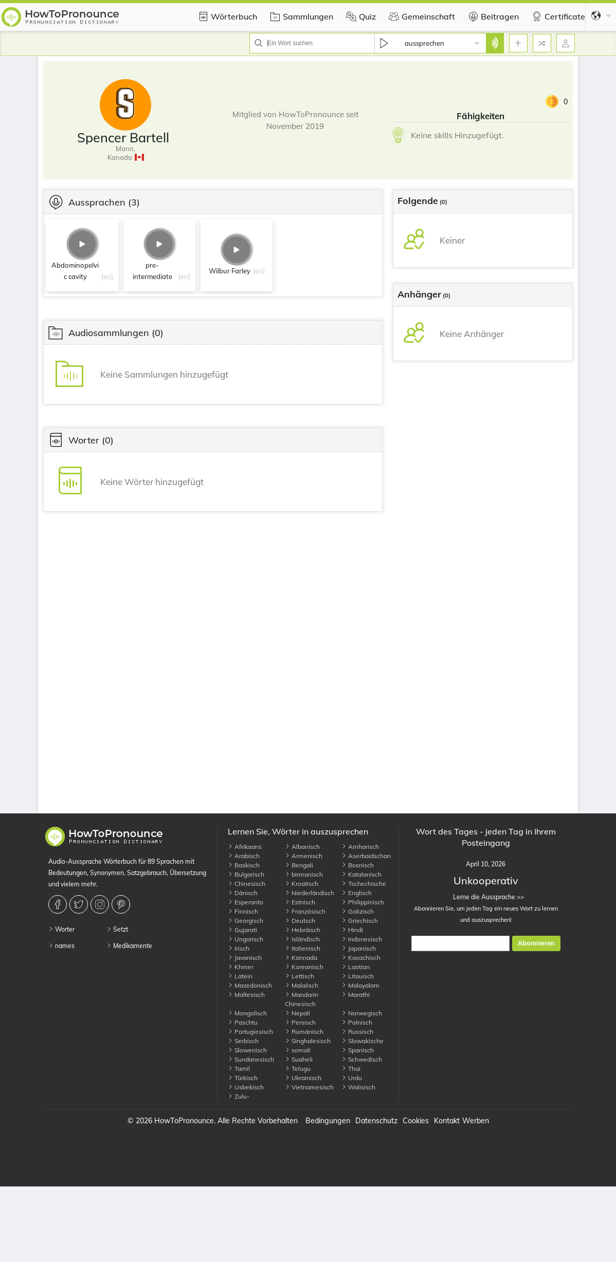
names (61, 946)
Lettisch (299, 976)
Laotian (355, 967)
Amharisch (360, 846)
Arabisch (244, 856)
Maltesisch (246, 994)
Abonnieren (536, 943)
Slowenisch (247, 1050)
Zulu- (238, 1096)
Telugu (298, 1068)
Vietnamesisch (309, 1087)
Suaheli (299, 1059)
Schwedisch (361, 1059)
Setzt (117, 929)
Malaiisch (301, 985)
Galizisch (357, 911)
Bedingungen (327, 1120)
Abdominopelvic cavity (75, 271)
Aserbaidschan (366, 856)
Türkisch (243, 1078)
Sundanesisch (251, 1059)
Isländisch (302, 939)
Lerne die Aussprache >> (485, 897)
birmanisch (304, 874)
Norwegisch (361, 1013)
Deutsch (300, 920)
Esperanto (245, 902)
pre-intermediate (152, 271)
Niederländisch (309, 893)
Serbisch (243, 1041)
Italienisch (302, 948)
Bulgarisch (246, 874)
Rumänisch (304, 1031)
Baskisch (244, 865)
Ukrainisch (303, 1078)
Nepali (297, 1013)
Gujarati (242, 930)
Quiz (359, 16)
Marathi (355, 994)
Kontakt (447, 1120)
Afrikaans (245, 846)
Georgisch (245, 920)
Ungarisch (245, 939)
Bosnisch (357, 865)
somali (298, 1050)
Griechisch (359, 920)
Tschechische (363, 883)
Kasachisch (361, 957)
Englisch (356, 893)
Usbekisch (246, 1087)
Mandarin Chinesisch (301, 999)
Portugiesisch (250, 1031)
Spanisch (357, 1050)
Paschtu (243, 1022)
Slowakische (362, 1041)
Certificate (557, 16)
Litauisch (357, 976)
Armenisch (303, 856)
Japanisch (358, 948)
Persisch (300, 1022)
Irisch (238, 948)
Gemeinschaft (420, 16)
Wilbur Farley (229, 271)
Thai (350, 1068)
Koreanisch (304, 967)
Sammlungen (300, 16)
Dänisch (243, 893)
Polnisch (356, 1022)
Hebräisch (302, 930)
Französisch (305, 911)
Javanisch (245, 957)
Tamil (239, 1068)
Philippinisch (362, 902)
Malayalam (360, 985)
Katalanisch (361, 874)
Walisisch (358, 1087)
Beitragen (492, 16)
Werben (475, 1120)
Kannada (301, 957)
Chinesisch (246, 883)
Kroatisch (301, 883)
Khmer (240, 967)
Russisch (357, 1031)
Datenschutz (376, 1120)
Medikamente (129, 946)
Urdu (351, 1078)
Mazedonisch (250, 985)
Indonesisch (361, 939)
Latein (240, 976)
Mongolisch (247, 1013)
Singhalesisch (308, 1041)
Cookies (416, 1120)
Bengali (299, 865)
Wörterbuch (226, 16)
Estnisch (300, 902)
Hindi (352, 930)
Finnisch (243, 911)
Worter (61, 929)
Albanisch (302, 846)
